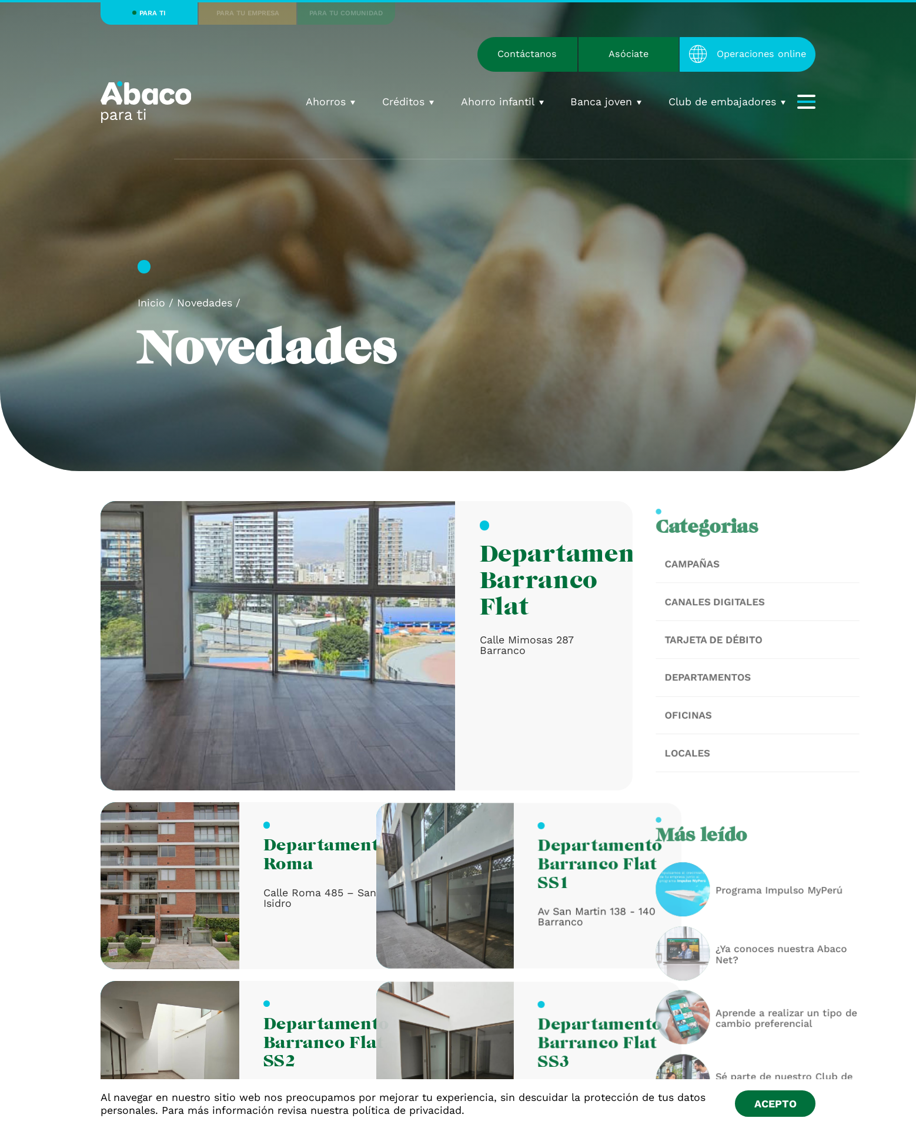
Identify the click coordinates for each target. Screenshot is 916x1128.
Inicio (151, 302)
